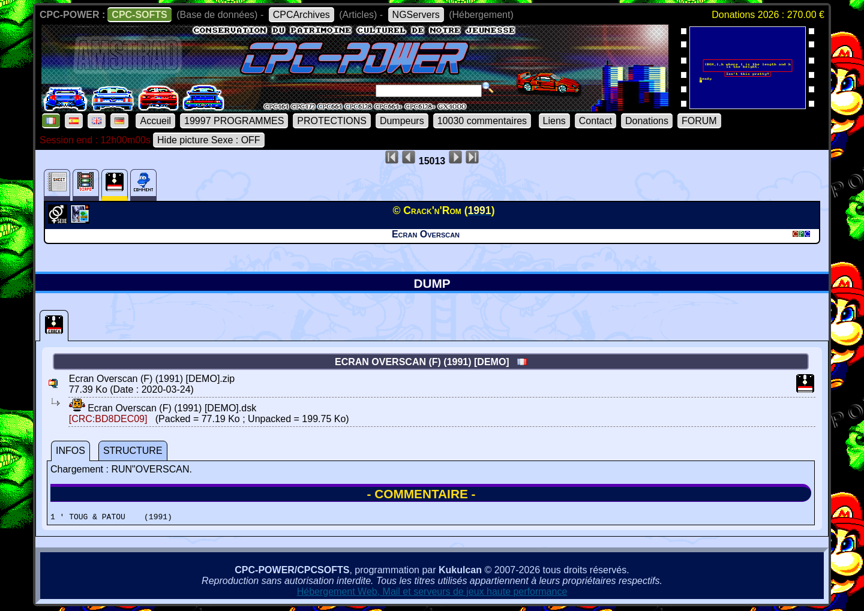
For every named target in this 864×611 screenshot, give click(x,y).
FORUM (699, 121)
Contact (595, 121)
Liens (554, 121)
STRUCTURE (133, 451)
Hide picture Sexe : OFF (208, 140)
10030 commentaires (482, 121)
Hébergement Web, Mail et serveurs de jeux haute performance (432, 593)
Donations (646, 121)
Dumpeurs (402, 121)
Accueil (155, 121)
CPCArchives (301, 15)
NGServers (416, 15)
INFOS (70, 451)
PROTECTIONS (332, 121)
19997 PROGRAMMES (234, 121)
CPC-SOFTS (139, 15)
